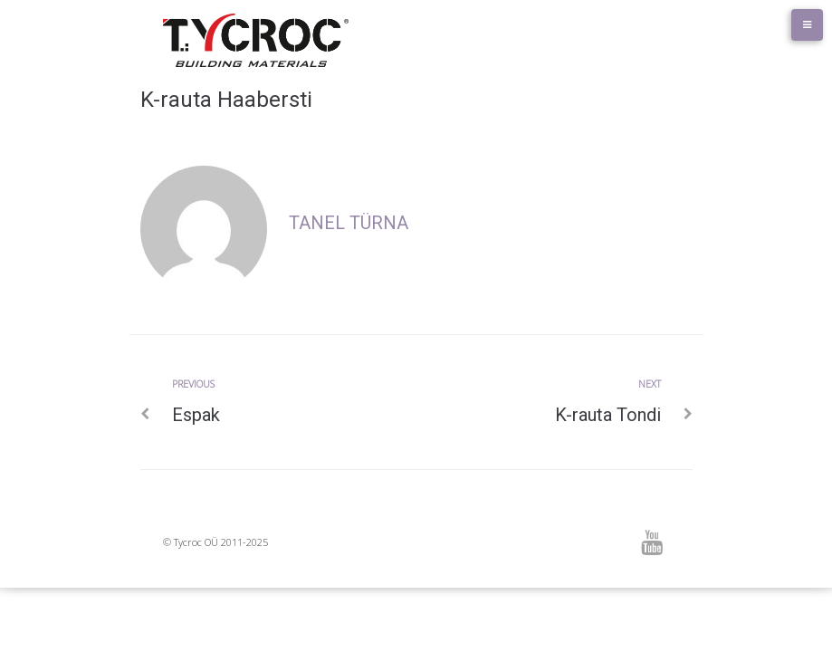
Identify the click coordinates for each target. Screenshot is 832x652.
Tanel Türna (348, 223)
